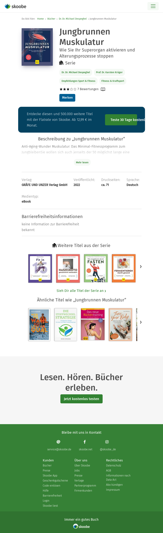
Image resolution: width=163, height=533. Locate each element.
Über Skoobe (82, 465)
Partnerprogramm (85, 485)
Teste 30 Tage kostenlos (124, 120)
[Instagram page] (107, 445)
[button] (140, 266)
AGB (108, 470)
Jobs (77, 470)
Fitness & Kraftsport (112, 81)
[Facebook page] (85, 445)
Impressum (113, 489)
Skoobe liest (50, 505)
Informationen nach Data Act (118, 477)
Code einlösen (51, 485)
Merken (67, 97)
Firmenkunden (83, 490)
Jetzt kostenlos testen (81, 399)
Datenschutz (113, 465)
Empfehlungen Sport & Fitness (78, 81)
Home (40, 18)
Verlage (79, 480)
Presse (78, 475)
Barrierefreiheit (52, 495)
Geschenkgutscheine (55, 480)
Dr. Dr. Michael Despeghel (73, 18)
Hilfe (46, 490)
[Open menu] (153, 6)
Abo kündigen (114, 484)
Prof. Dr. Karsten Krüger (109, 72)
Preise (46, 470)
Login (46, 500)
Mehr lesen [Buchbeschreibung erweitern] (82, 162)
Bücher (51, 18)
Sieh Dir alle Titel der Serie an (81, 291)
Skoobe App (50, 475)
